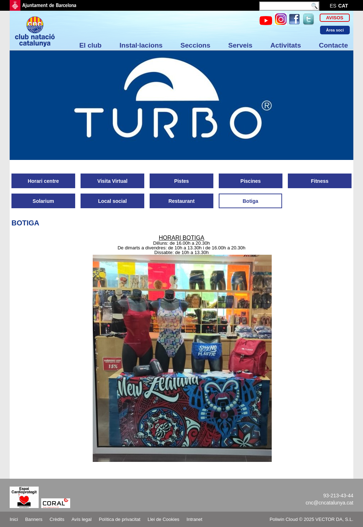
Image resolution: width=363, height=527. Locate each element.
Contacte (333, 45)
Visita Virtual (112, 181)
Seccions (195, 45)
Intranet (194, 519)
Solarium (43, 201)
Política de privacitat (119, 519)
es (333, 6)
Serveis (240, 45)
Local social (112, 201)
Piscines (251, 181)
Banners (33, 519)
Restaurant (181, 201)
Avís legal (82, 519)
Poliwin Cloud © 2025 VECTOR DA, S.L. (311, 519)
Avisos (334, 17)
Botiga (250, 201)
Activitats (285, 45)
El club (90, 45)
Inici (14, 519)
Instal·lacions (141, 45)
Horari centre (43, 181)
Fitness (319, 181)
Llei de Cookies (163, 519)
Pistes (181, 181)
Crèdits (57, 519)
